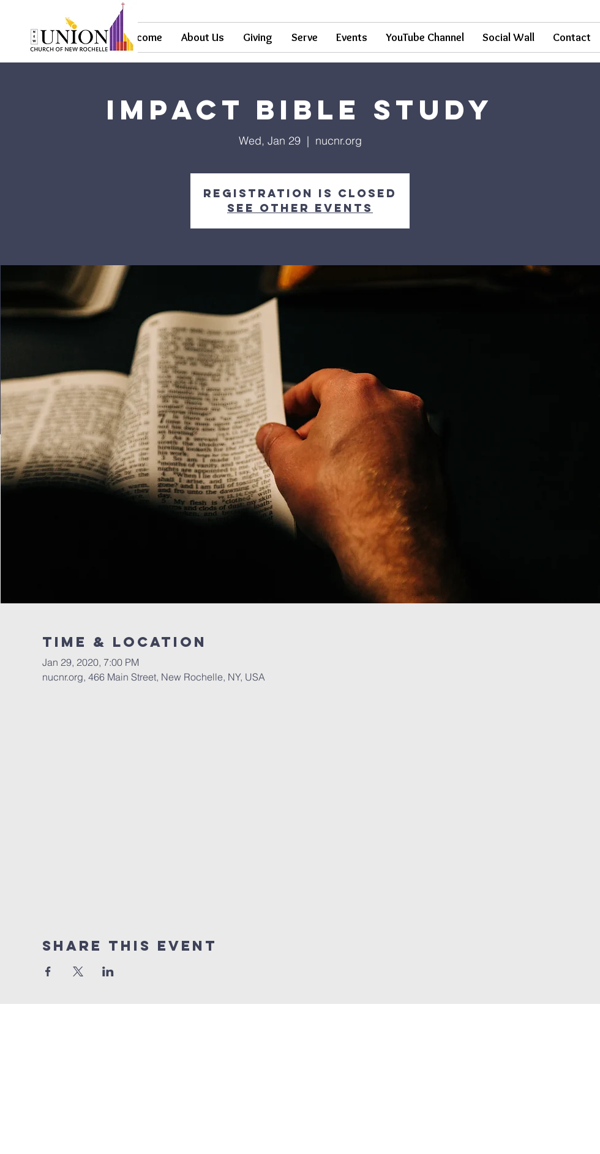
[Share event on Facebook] (48, 971)
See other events (300, 208)
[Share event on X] (78, 971)
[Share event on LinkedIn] (108, 971)
